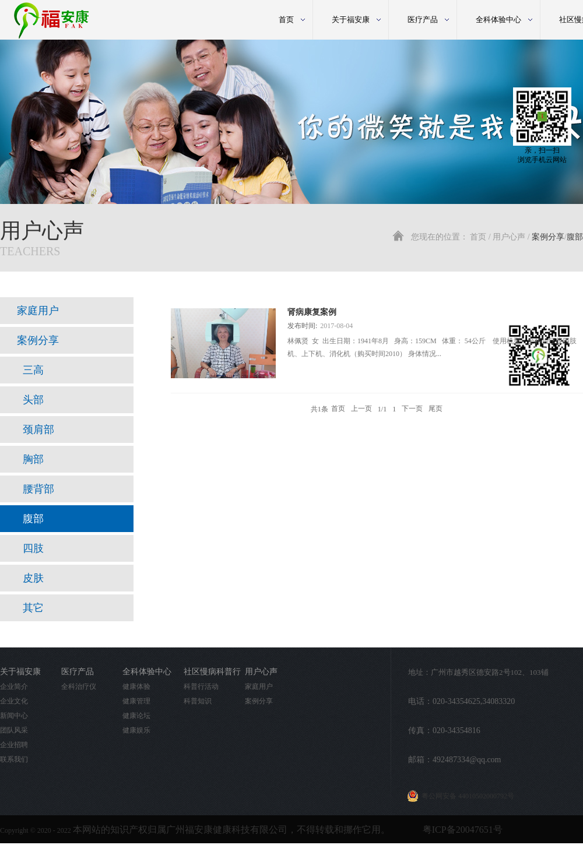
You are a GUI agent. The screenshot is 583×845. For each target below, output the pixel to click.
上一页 (361, 409)
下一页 (412, 409)
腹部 (575, 237)
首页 (286, 19)
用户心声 (509, 237)
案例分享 (548, 237)
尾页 (435, 409)
